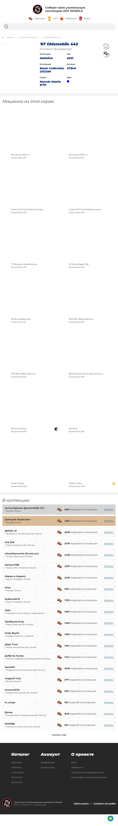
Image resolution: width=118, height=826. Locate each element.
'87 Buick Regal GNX (79, 269)
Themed (16, 779)
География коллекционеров (89, 789)
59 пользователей (62, 49)
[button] (3, 44)
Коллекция (48, 779)
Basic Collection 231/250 (52, 70)
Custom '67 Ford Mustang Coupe (27, 213)
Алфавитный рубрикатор (87, 784)
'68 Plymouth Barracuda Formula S (86, 382)
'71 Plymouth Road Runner (24, 269)
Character (17, 784)
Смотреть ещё (59, 746)
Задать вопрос (81, 815)
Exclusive (17, 794)
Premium (17, 789)
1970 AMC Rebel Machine (81, 325)
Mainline (16, 774)
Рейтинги (77, 779)
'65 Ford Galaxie (18, 438)
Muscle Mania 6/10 (50, 83)
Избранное (48, 774)
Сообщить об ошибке (105, 815)
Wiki (74, 774)
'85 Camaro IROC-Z (20, 156)
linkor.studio (40, 816)
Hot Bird (73, 438)
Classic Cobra (17, 495)
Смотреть (108, 521)
